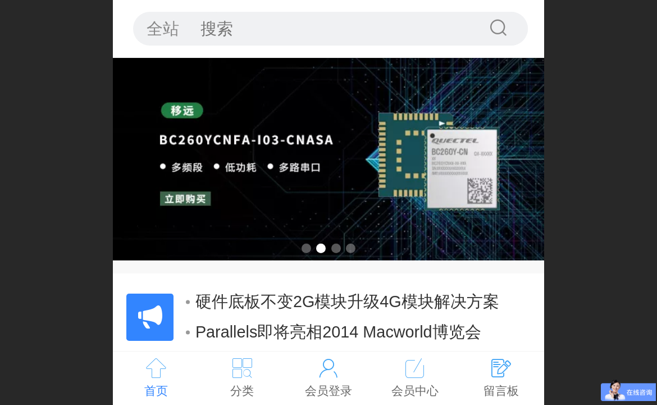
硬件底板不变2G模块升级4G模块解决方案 (342, 301)
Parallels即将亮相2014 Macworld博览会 (333, 332)
